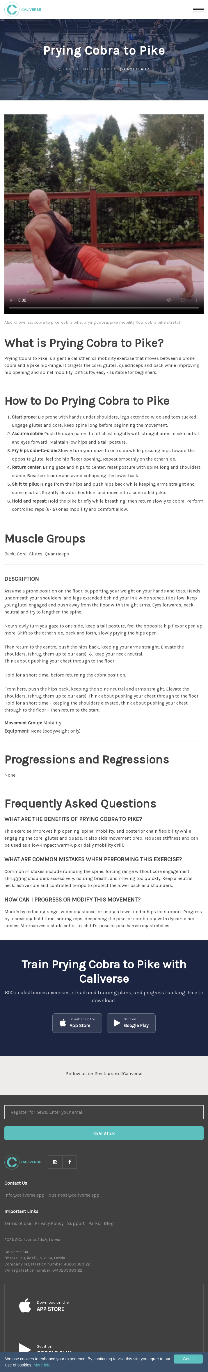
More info (41, 1365)
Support (76, 1223)
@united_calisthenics (85, 69)
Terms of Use (17, 1223)
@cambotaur (134, 69)
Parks (94, 1223)
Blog (109, 1223)
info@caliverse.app (24, 1195)
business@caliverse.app (73, 1195)
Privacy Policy (49, 1223)
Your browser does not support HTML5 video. (104, 214)
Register (104, 1133)
